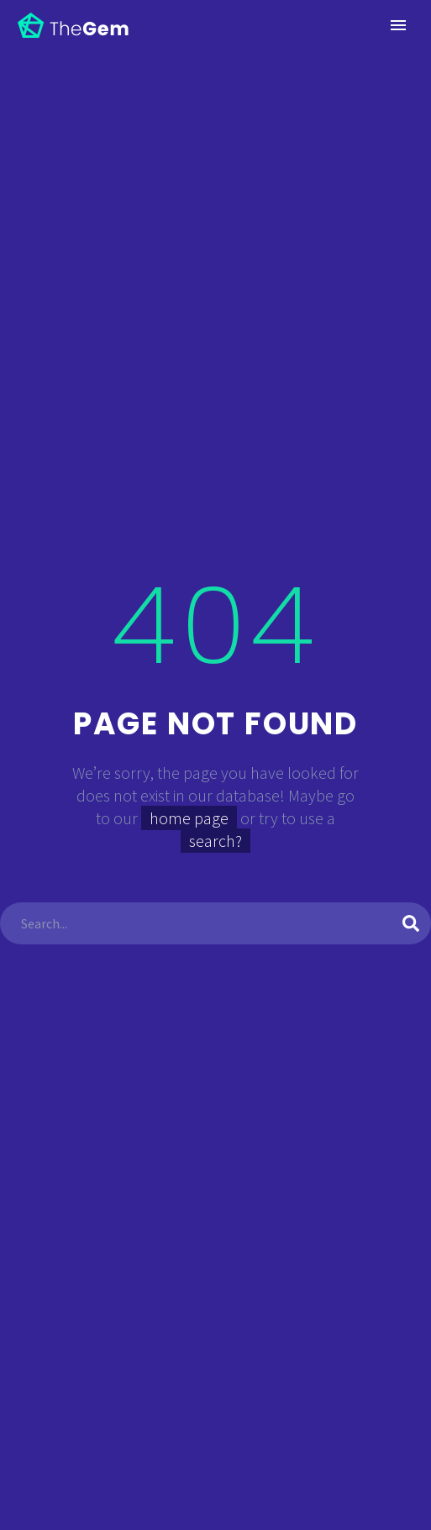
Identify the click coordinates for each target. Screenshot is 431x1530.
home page (189, 817)
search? (215, 840)
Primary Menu (398, 25)
